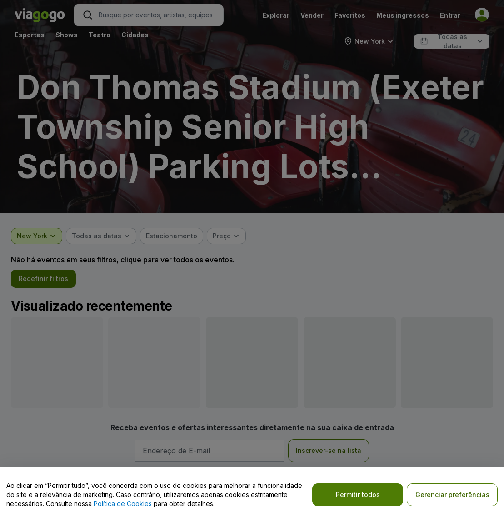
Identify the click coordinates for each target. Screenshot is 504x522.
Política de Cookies (123, 503)
